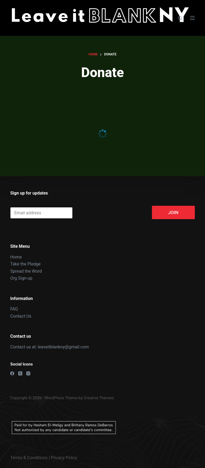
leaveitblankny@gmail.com (64, 346)
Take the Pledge (25, 264)
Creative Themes (99, 397)
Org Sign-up (21, 278)
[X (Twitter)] (20, 373)
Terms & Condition (27, 457)
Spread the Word (26, 271)
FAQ (14, 308)
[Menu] (192, 18)
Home (16, 257)
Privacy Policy (64, 457)
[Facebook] (12, 373)
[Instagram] (28, 373)
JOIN (173, 212)
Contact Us (20, 316)
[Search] (180, 18)
